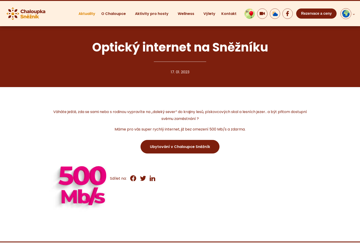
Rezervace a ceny (316, 13)
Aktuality (87, 13)
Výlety (209, 13)
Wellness (186, 13)
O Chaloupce (113, 13)
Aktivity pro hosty (152, 13)
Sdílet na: (118, 178)
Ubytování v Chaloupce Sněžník (180, 146)
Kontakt (228, 13)
